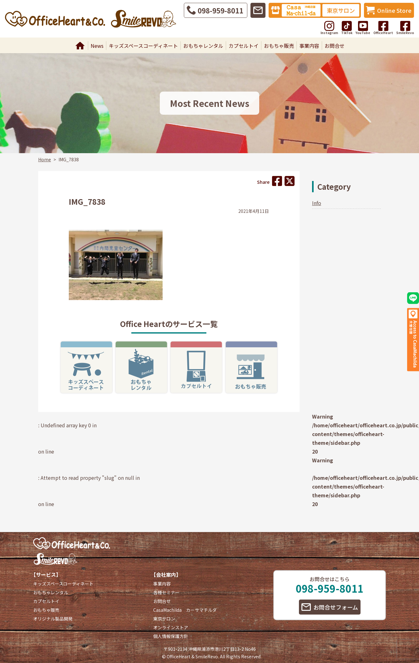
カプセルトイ (244, 45)
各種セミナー (166, 592)
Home (80, 45)
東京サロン (341, 10)
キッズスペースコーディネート (143, 45)
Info (316, 203)
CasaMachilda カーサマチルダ (185, 610)
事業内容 (309, 45)
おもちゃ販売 (279, 45)
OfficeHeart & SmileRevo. (193, 656)
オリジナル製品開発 (53, 618)
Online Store (394, 10)
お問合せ (335, 45)
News (97, 45)
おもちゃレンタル (203, 45)
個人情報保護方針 (170, 636)
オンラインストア (170, 627)
